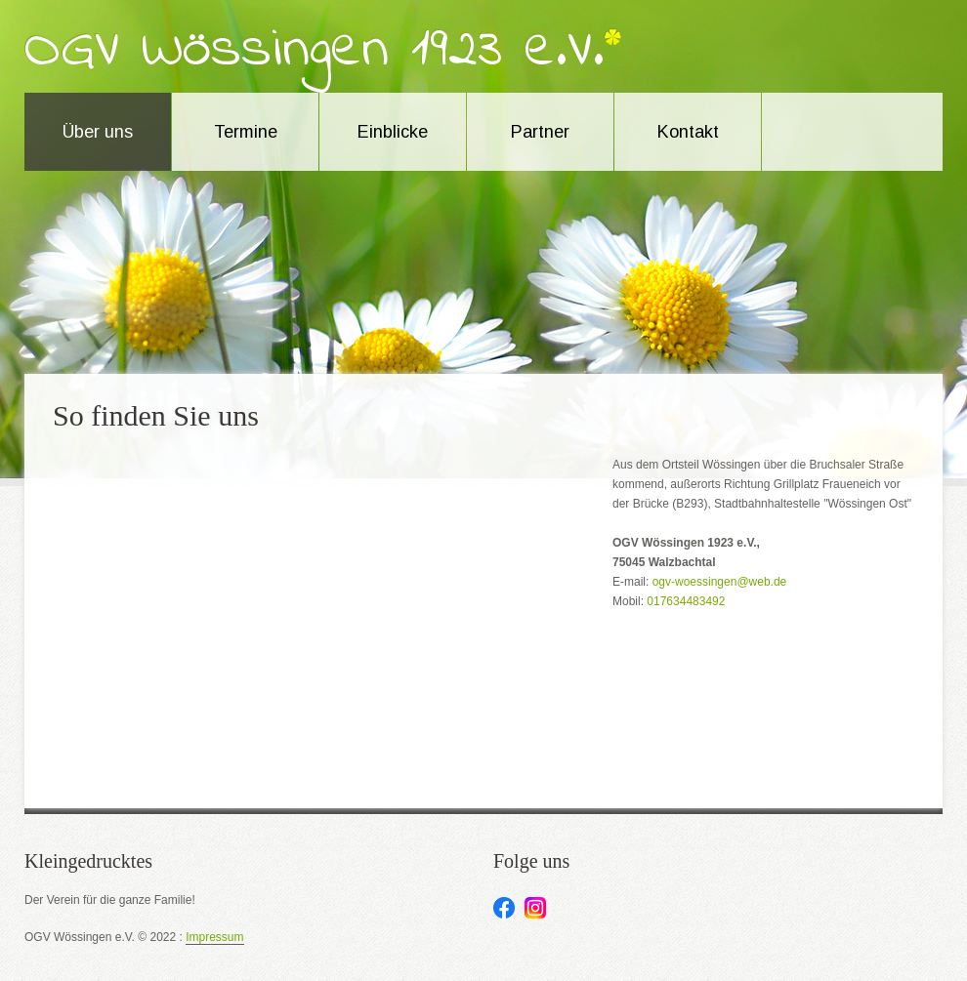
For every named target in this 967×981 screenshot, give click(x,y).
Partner (540, 132)
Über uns (98, 132)
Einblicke (392, 132)
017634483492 (686, 601)
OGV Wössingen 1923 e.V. (314, 51)
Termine (245, 132)
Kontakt (688, 132)
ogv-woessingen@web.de (719, 582)
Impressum (214, 937)
